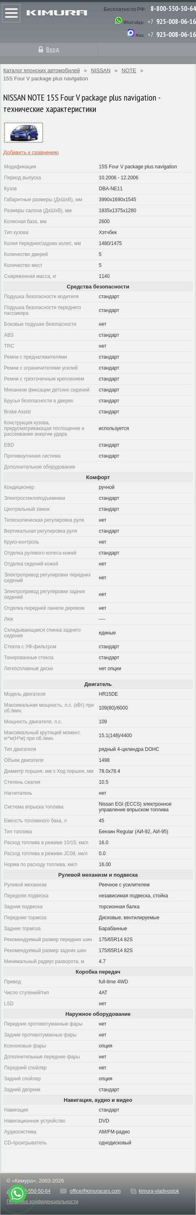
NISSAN (100, 70)
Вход (52, 49)
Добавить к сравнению (31, 152)
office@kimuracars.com (95, 1191)
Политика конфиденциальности (42, 1201)
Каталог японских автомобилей (41, 70)
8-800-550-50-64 (173, 8)
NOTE (129, 70)
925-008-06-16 (176, 21)
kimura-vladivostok (159, 1191)
